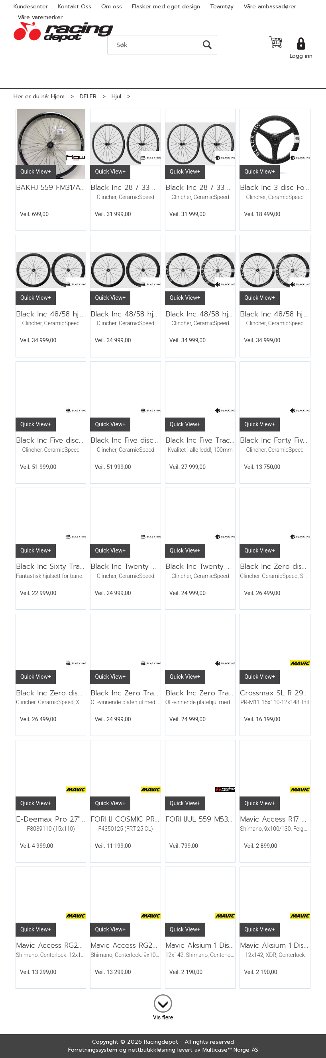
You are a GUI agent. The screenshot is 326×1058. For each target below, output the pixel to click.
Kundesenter (31, 6)
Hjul (116, 96)
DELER (88, 96)
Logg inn (301, 56)
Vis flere (163, 1017)
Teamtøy (222, 6)
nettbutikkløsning (151, 1050)
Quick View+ (35, 171)
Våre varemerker (40, 17)
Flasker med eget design (166, 6)
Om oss (111, 6)
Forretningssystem (92, 1050)
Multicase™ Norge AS (230, 1050)
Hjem (58, 96)
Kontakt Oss (74, 6)
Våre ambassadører (270, 6)
